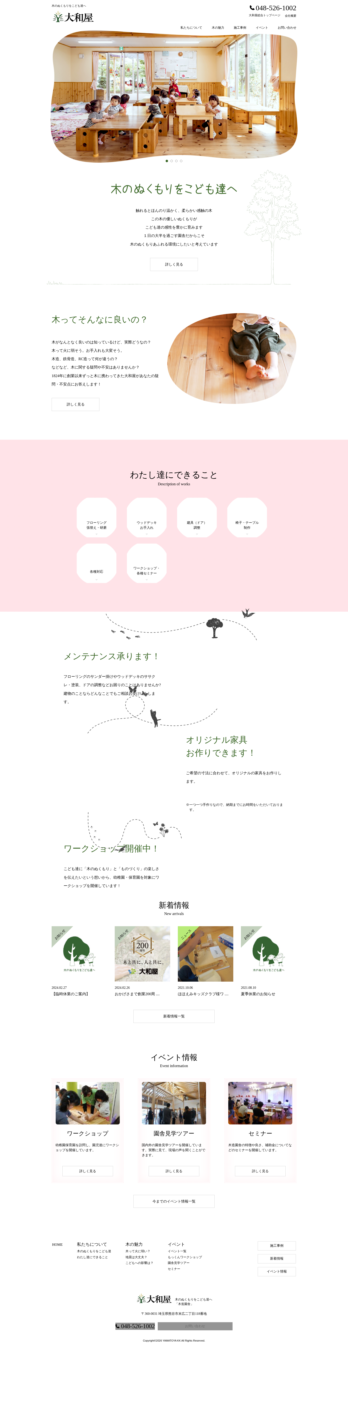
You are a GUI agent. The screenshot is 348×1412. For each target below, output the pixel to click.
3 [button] (177, 162)
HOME (57, 1305)
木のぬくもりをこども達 (94, 1311)
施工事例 (240, 27)
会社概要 (290, 15)
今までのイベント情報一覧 (174, 1261)
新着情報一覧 (174, 1076)
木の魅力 (218, 27)
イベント (262, 27)
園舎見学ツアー (179, 1323)
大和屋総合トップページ (264, 15)
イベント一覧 (177, 1311)
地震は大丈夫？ (136, 1317)
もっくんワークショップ (185, 1317)
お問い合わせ (287, 27)
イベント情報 (277, 1331)
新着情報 (276, 1319)
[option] (174, 96)
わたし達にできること (92, 1317)
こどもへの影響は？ (139, 1323)
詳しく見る (174, 264)
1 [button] (168, 162)
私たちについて (191, 27)
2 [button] (172, 162)
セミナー (174, 1329)
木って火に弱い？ (137, 1311)
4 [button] (182, 162)
